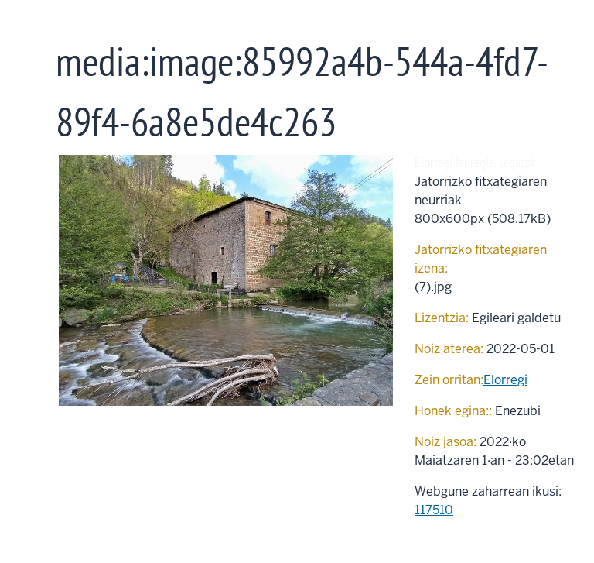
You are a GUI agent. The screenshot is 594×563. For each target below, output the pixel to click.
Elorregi (505, 380)
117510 (434, 510)
